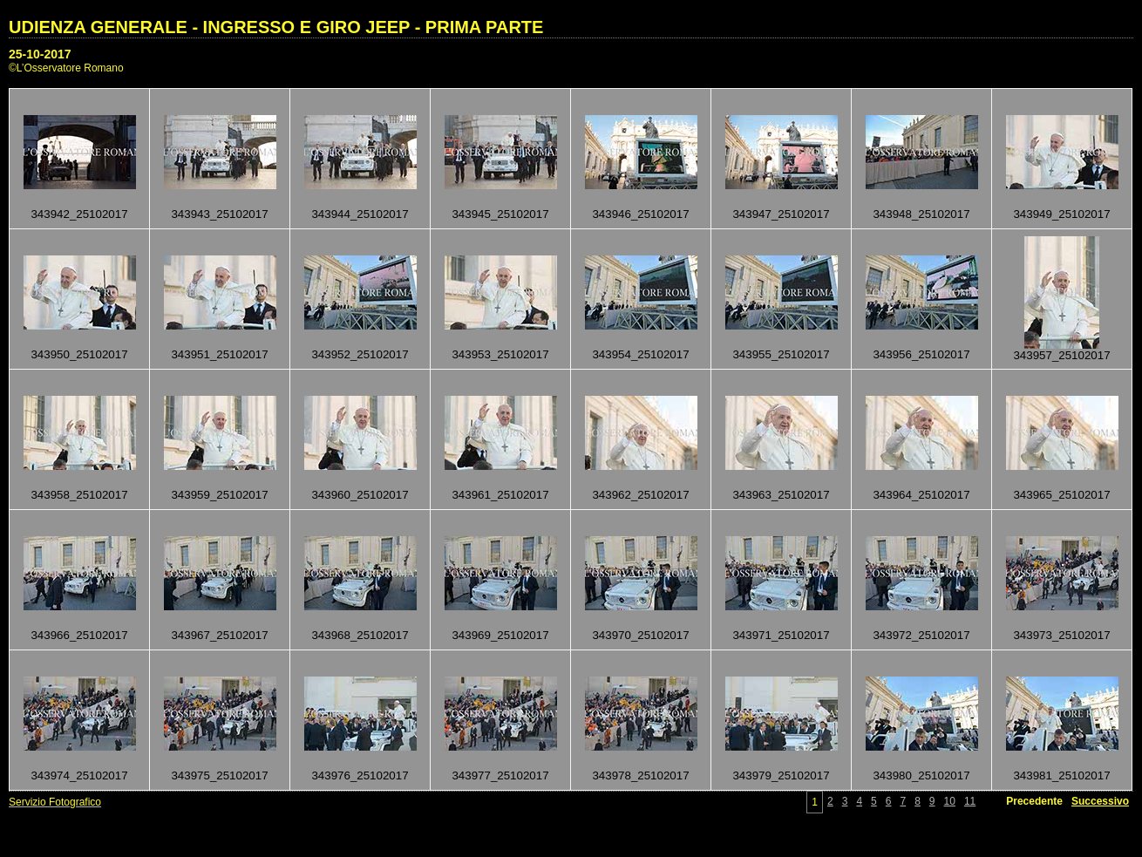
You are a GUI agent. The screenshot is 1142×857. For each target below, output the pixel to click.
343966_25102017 (79, 635)
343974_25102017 (79, 775)
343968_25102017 (359, 635)
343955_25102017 (780, 354)
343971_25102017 (780, 635)
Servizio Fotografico (55, 802)
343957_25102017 (1061, 355)
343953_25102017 (500, 354)
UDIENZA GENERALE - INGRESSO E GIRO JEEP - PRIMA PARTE (276, 27)
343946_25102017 (640, 214)
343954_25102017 (640, 354)
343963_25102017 (780, 494)
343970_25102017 (640, 635)
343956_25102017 (921, 354)
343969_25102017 (500, 635)
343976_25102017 (359, 775)
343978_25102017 (640, 775)
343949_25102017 (1061, 214)
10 (949, 801)
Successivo (1100, 801)
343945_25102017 (500, 214)
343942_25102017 (79, 214)
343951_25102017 (219, 354)
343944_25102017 (359, 214)
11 (969, 801)
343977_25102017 (500, 775)
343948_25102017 (921, 214)
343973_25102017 (1061, 635)
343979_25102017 (780, 775)
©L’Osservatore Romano (66, 68)
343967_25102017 (219, 635)
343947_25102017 (780, 214)
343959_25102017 (219, 494)
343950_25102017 (79, 354)
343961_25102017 (500, 494)
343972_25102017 (921, 635)
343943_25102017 (219, 214)
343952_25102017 (359, 354)
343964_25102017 (921, 494)
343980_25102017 (921, 775)
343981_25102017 (1061, 775)
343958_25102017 (79, 494)
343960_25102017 (359, 494)
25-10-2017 (40, 54)
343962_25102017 (640, 494)
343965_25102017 (1061, 494)
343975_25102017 (219, 775)
